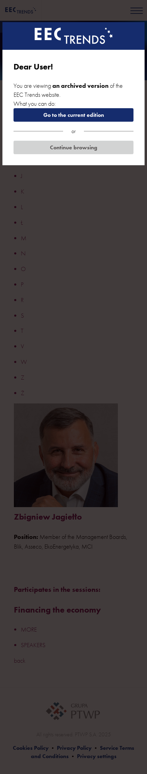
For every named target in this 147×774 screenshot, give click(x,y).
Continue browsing (73, 147)
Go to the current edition (73, 115)
